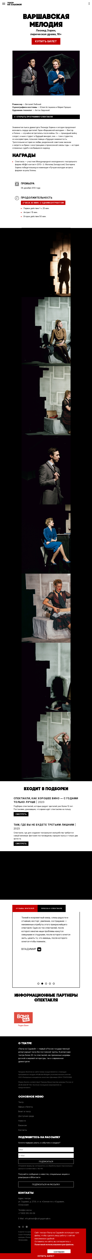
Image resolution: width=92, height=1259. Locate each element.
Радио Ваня (23, 1019)
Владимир (31, 949)
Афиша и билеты (25, 1107)
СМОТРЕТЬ (21, 814)
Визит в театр (24, 1111)
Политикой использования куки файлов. (54, 1244)
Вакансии (22, 1125)
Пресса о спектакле (51, 908)
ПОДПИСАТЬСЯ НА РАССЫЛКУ (46, 1184)
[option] (46, 73)
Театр (20, 1102)
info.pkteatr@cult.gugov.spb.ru (37, 1218)
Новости (22, 1121)
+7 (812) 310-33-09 (26, 1213)
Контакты (22, 1130)
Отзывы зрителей (25, 908)
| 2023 (46, 800)
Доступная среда (26, 1116)
